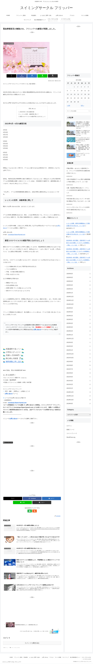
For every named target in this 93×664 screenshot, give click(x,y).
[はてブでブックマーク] (32, 76)
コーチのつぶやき (87, 659)
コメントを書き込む (32, 643)
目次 (30, 108)
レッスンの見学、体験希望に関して (29, 114)
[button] (51, 76)
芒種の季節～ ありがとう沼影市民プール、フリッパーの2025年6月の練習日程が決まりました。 (78, 171)
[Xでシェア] (12, 76)
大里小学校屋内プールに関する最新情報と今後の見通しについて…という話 (78, 180)
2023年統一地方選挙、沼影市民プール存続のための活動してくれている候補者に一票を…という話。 (78, 243)
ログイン (69, 426)
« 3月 (68, 105)
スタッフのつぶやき (7, 442)
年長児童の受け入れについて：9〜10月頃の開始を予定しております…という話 (78, 200)
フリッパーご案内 (17, 657)
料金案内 (25, 657)
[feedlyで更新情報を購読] (30, 511)
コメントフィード (72, 433)
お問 (58, 225)
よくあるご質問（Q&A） (34, 657)
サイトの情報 (58, 657)
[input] (78, 111)
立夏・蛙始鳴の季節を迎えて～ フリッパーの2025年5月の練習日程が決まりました (78, 190)
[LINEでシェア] (41, 76)
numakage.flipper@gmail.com (16, 234)
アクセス (51, 657)
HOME (10, 657)
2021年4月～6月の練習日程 (27, 111)
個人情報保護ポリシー (75, 657)
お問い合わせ (37, 329)
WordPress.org (71, 437)
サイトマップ (65, 657)
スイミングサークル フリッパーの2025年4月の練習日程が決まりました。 (78, 208)
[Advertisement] (32, 37)
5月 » (82, 105)
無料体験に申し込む (14, 362)
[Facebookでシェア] (22, 76)
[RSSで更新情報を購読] (33, 511)
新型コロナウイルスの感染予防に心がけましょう (32, 116)
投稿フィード (70, 429)
